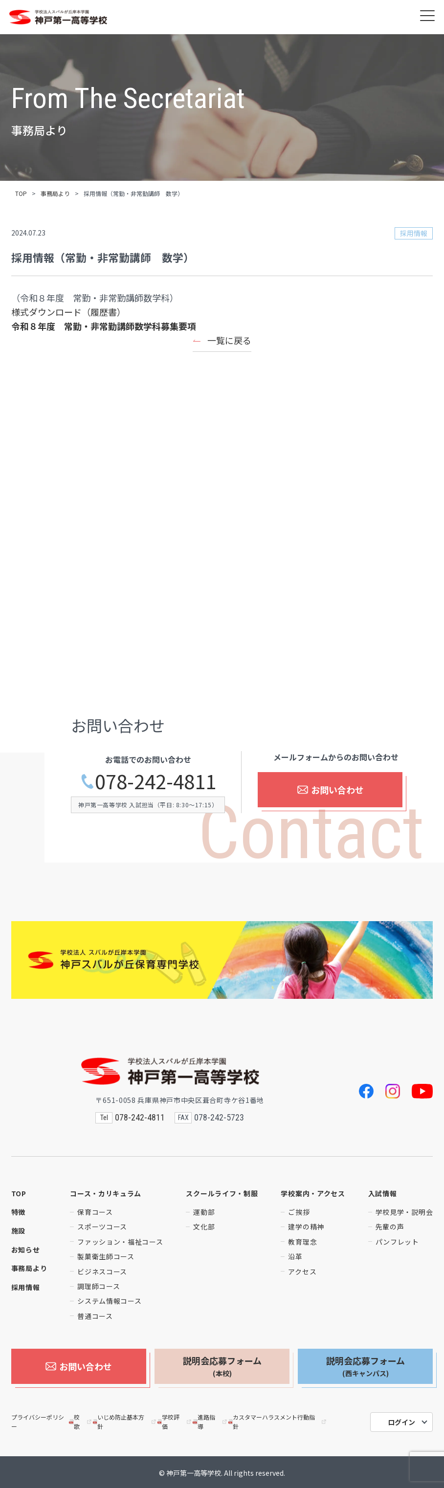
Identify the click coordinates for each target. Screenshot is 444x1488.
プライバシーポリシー (37, 1420)
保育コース (95, 1212)
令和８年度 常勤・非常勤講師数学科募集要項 (103, 326)
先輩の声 (390, 1226)
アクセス (302, 1271)
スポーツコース (102, 1226)
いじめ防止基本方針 (125, 1420)
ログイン (401, 1420)
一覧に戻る (229, 340)
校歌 (81, 1420)
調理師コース (98, 1286)
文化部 (204, 1226)
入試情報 (382, 1193)
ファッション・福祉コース (120, 1242)
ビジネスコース (102, 1271)
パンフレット (397, 1242)
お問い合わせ (330, 791)
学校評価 (175, 1420)
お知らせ (25, 1249)
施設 (18, 1230)
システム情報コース (109, 1301)
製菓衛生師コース (105, 1256)
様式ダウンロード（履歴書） (68, 311)
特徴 (18, 1212)
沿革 (295, 1256)
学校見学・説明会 (404, 1212)
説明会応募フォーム (222, 1366)
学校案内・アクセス (313, 1193)
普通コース (95, 1316)
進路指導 (210, 1420)
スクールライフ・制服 (222, 1193)
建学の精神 (306, 1226)
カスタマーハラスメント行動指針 (278, 1420)
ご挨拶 (299, 1212)
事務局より (55, 193)
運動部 (204, 1212)
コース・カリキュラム (105, 1193)
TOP (21, 193)
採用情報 (25, 1287)
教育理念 (302, 1242)
